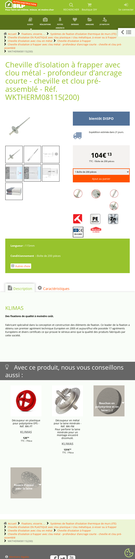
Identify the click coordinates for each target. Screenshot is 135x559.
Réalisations (45, 22)
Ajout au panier (101, 178)
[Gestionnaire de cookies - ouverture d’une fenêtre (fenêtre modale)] (129, 553)
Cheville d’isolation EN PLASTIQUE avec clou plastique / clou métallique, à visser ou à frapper (62, 37)
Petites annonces (60, 23)
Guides (30, 22)
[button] (126, 32)
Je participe (105, 22)
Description (20, 288)
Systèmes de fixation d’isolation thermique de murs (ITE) (83, 34)
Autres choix (20, 266)
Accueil (12, 34)
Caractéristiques (54, 288)
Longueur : (18, 245)
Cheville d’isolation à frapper (74, 41)
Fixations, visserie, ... (33, 34)
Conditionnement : (24, 256)
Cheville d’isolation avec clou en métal (30, 41)
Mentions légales (17, 556)
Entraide (75, 22)
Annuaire (90, 22)
